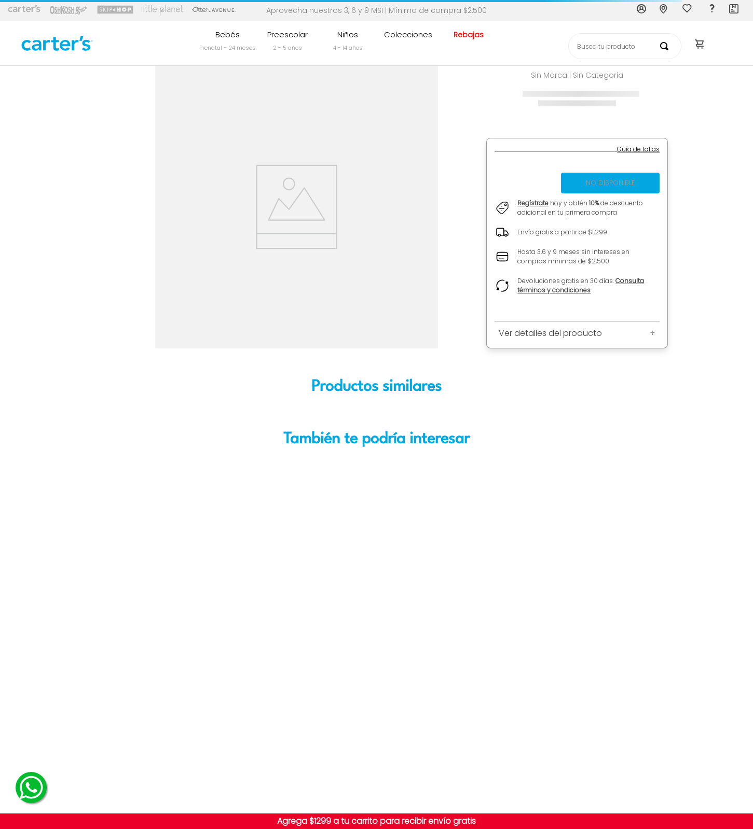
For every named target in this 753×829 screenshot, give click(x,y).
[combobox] (624, 46)
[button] (638, 149)
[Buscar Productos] (666, 46)
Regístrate (533, 203)
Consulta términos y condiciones (580, 285)
